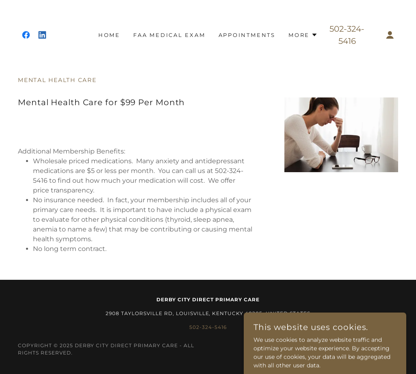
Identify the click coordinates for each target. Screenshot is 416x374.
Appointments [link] (247, 35)
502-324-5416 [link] (208, 327)
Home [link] (109, 35)
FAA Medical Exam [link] (169, 35)
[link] (26, 35)
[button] (303, 35)
